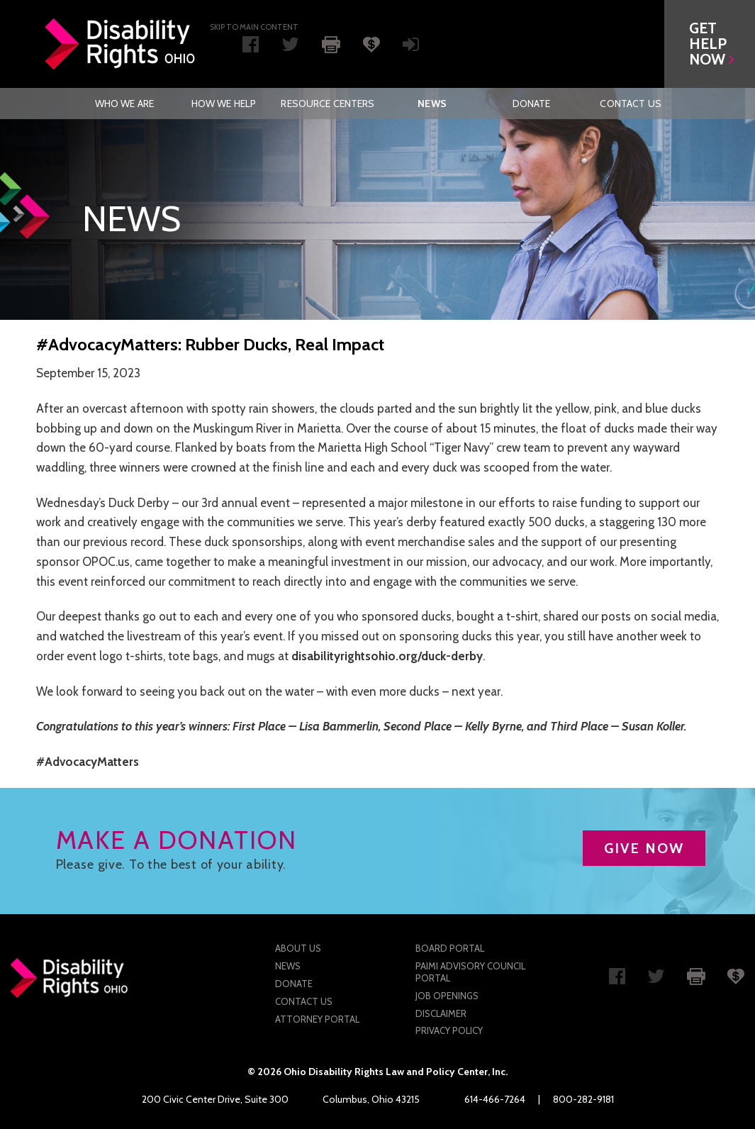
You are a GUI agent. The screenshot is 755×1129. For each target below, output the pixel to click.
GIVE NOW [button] (644, 848)
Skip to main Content (254, 27)
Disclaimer (440, 1013)
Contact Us (630, 103)
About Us (298, 948)
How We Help (224, 103)
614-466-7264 (494, 1099)
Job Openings (447, 995)
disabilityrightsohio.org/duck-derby (387, 656)
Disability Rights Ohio (120, 43)
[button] (709, 44)
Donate (532, 103)
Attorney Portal (317, 1019)
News (432, 103)
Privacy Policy (449, 1030)
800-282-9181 (583, 1099)
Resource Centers (327, 103)
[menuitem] (124, 103)
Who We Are (124, 103)
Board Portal (449, 948)
